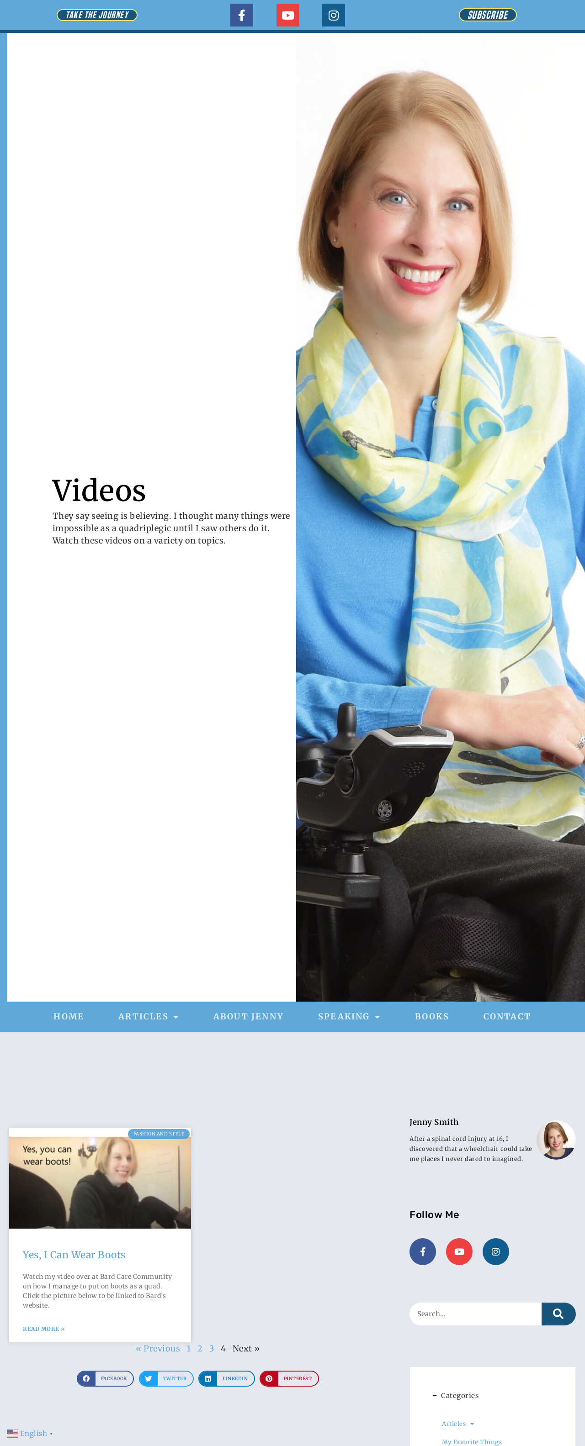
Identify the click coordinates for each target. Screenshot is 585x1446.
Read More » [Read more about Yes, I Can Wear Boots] (44, 1328)
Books (432, 1016)
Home (68, 1016)
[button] (105, 1379)
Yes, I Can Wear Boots (74, 1255)
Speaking (349, 1016)
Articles (148, 1016)
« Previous (158, 1348)
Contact (507, 1016)
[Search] (559, 1313)
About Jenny (248, 1016)
